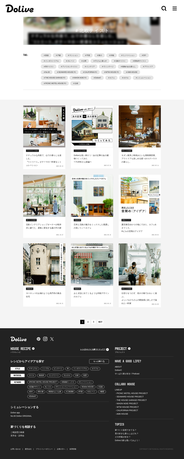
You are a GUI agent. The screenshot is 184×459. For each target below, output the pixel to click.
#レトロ (48, 387)
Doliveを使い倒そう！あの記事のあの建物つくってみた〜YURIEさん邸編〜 (91, 158)
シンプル (45, 369)
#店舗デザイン (34, 387)
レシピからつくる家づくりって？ (94, 349)
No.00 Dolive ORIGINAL (21, 416)
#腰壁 (102, 392)
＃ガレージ (70, 61)
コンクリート (54, 375)
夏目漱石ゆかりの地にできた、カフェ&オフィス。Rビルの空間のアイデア (138, 227)
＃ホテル (125, 78)
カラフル (95, 369)
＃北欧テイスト (120, 61)
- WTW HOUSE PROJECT (127, 407)
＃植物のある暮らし (128, 67)
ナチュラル (33, 369)
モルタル (67, 375)
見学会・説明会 (17, 435)
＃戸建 (58, 55)
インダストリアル (80, 369)
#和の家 (41, 392)
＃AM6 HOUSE (131, 72)
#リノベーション (85, 382)
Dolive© (118, 370)
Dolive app (15, 412)
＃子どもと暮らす (100, 61)
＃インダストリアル (51, 61)
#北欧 (100, 387)
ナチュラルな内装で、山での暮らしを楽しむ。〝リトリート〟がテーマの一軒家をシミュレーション (43, 160)
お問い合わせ (16, 449)
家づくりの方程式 (126, 150)
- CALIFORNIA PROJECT (126, 410)
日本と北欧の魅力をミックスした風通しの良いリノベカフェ (91, 226)
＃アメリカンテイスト (69, 67)
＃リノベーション (128, 55)
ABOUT (118, 367)
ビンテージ (58, 369)
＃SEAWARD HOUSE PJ (66, 72)
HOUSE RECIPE (23, 349)
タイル (31, 375)
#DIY (31, 392)
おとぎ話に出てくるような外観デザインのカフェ (91, 295)
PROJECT (123, 349)
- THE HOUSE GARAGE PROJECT (131, 400)
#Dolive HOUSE (88, 387)
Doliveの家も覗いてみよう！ (127, 440)
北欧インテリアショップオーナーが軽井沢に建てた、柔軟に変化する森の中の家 (43, 226)
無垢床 (41, 375)
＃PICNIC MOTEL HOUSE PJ (55, 83)
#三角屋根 (70, 392)
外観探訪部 (77, 220)
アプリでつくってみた (32, 150)
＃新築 (46, 55)
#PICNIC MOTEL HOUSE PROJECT (43, 382)
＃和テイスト (49, 67)
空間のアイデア (126, 220)
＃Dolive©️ (97, 78)
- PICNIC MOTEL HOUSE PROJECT (131, 393)
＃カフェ (111, 78)
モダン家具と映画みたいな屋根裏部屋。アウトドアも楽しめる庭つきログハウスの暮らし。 (139, 158)
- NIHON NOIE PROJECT (126, 403)
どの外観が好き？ (123, 437)
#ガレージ (91, 392)
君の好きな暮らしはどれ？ (126, 433)
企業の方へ (61, 449)
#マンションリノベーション (66, 387)
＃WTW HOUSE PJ (111, 72)
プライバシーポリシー (44, 449)
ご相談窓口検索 (17, 432)
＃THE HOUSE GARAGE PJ (54, 78)
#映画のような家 (54, 392)
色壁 (85, 375)
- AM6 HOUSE (121, 414)
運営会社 (28, 449)
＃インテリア (90, 67)
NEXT (100, 322)
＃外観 (111, 55)
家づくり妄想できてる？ (126, 430)
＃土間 (83, 61)
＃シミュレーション (143, 78)
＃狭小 (99, 55)
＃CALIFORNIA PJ (90, 72)
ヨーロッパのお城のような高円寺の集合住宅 (43, 295)
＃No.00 (47, 72)
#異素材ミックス (68, 382)
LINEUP (118, 390)
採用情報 (73, 449)
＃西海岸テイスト (139, 61)
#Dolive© (32, 396)
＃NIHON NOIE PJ (79, 78)
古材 (77, 375)
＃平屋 (87, 55)
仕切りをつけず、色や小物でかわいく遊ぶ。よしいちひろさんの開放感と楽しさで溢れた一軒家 (139, 298)
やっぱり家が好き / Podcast (127, 374)
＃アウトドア (148, 67)
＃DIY (144, 55)
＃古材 (75, 83)
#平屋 (80, 392)
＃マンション (73, 55)
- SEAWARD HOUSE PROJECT (129, 397)
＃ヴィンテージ (107, 67)
